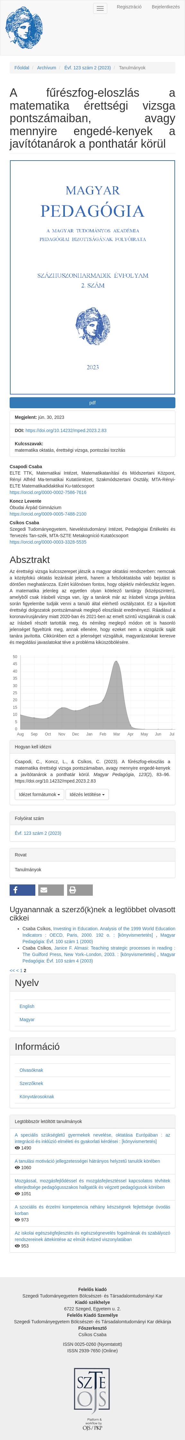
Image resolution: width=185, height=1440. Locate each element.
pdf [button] (92, 402)
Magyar (27, 1019)
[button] (22, 890)
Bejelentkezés (166, 6)
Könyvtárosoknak (37, 1096)
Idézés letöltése (87, 794)
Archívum (46, 67)
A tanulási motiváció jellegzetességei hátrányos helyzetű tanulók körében (87, 1161)
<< (12, 970)
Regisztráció (129, 6)
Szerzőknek (31, 1083)
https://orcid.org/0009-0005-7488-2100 (48, 514)
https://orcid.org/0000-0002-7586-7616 (48, 492)
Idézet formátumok (39, 794)
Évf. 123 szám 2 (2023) (87, 67)
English (27, 1006)
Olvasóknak (31, 1070)
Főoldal (21, 67)
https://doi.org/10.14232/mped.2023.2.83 (65, 430)
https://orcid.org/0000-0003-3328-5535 (48, 542)
